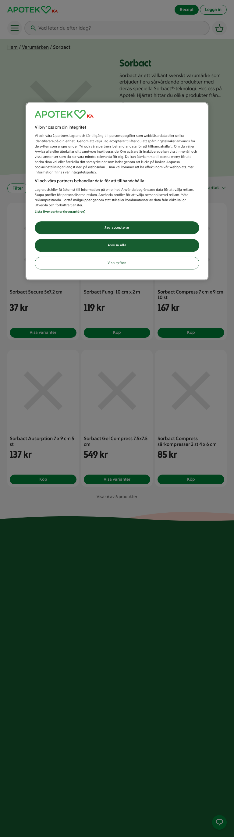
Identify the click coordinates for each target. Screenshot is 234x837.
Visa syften (117, 263)
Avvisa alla (117, 245)
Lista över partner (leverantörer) (60, 211)
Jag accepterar (117, 227)
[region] (117, 191)
